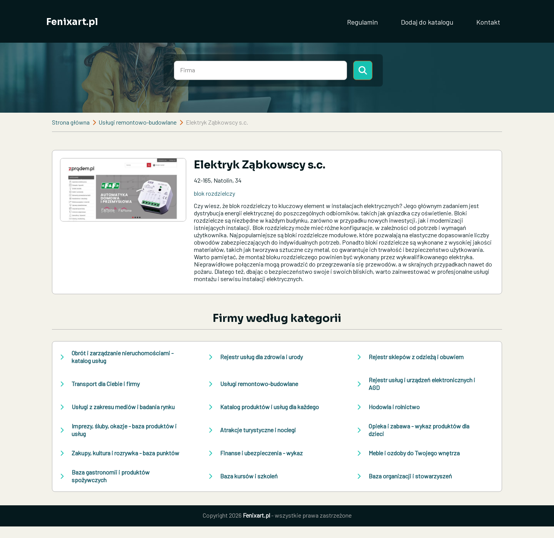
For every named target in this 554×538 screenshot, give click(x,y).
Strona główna (71, 122)
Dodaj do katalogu (427, 22)
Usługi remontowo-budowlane (137, 122)
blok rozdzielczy (214, 193)
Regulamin (362, 22)
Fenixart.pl (72, 22)
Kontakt (488, 22)
